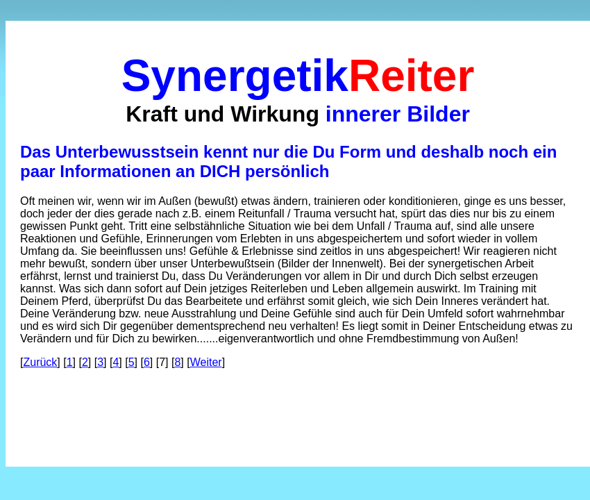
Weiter (206, 362)
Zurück (40, 362)
